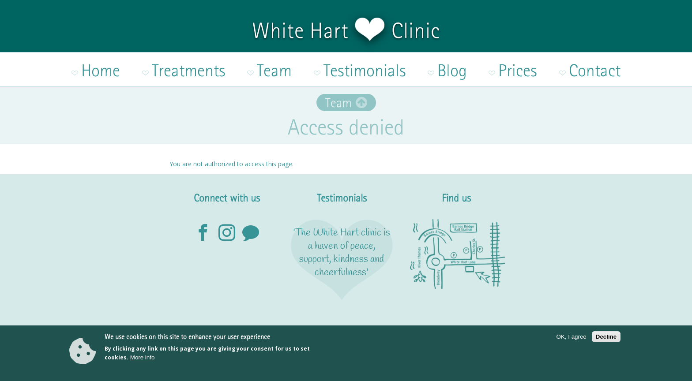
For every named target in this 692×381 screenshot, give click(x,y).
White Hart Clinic (346, 30)
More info (142, 362)
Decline (606, 341)
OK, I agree (572, 341)
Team (338, 90)
